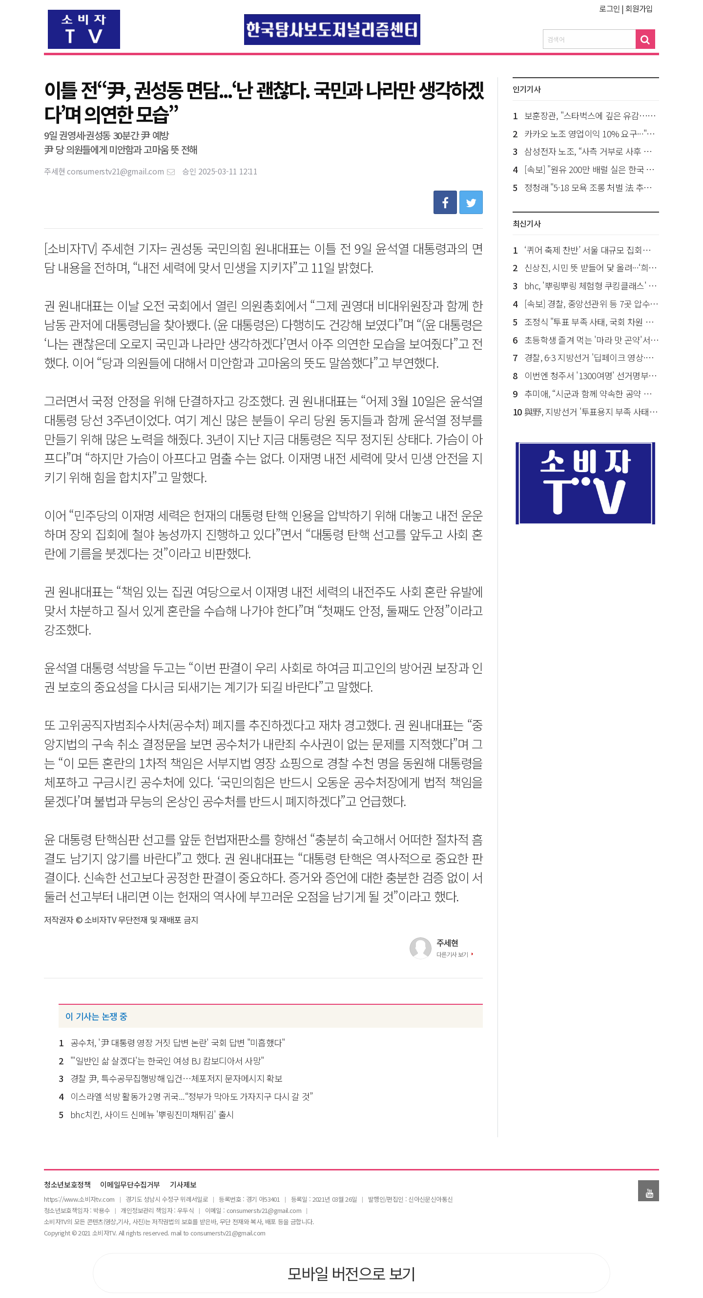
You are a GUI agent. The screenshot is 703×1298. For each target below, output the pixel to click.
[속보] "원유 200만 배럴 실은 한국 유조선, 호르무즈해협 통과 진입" (591, 169)
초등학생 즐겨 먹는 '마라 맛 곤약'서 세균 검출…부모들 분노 (591, 339)
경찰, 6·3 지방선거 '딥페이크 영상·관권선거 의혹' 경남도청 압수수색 (591, 357)
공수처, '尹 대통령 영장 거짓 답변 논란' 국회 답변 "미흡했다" (177, 1042)
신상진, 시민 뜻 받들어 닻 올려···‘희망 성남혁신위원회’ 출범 (591, 267)
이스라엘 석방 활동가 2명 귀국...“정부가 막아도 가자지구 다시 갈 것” (191, 1096)
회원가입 (639, 8)
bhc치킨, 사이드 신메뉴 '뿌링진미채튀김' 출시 (152, 1114)
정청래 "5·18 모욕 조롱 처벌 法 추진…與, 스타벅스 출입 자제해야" (591, 187)
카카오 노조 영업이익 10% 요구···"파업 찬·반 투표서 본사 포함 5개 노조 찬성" (591, 133)
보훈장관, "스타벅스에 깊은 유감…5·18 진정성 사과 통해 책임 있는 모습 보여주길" (591, 115)
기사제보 (183, 1185)
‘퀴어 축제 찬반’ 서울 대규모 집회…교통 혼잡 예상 (591, 249)
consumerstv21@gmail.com (121, 171)
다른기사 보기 (452, 954)
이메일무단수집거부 (130, 1185)
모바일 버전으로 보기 (351, 1273)
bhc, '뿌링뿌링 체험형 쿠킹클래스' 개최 (591, 285)
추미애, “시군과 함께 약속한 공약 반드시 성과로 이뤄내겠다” (591, 393)
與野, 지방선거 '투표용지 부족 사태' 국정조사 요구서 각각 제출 (591, 411)
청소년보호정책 (67, 1185)
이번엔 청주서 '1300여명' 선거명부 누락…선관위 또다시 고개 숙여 (591, 375)
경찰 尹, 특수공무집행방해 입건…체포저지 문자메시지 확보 (176, 1078)
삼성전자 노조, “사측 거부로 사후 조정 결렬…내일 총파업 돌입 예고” (591, 151)
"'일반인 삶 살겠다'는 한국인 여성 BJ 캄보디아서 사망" (167, 1060)
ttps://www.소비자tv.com (80, 1199)
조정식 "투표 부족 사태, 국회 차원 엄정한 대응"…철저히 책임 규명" (591, 321)
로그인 (609, 8)
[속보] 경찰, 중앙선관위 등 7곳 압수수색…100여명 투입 (591, 303)
